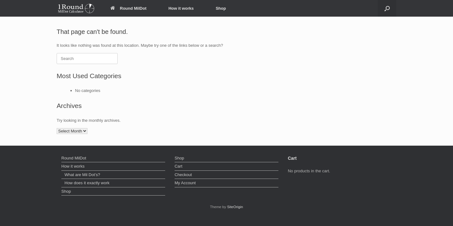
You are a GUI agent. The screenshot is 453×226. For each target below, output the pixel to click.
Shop (221, 8)
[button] (387, 8)
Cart (178, 166)
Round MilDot (128, 8)
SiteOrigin (235, 207)
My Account (185, 182)
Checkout (183, 174)
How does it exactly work (86, 182)
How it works (180, 8)
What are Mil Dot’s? (82, 174)
